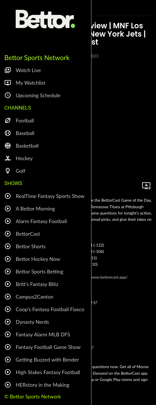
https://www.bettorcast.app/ (102, 277)
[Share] (132, 185)
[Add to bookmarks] (146, 185)
